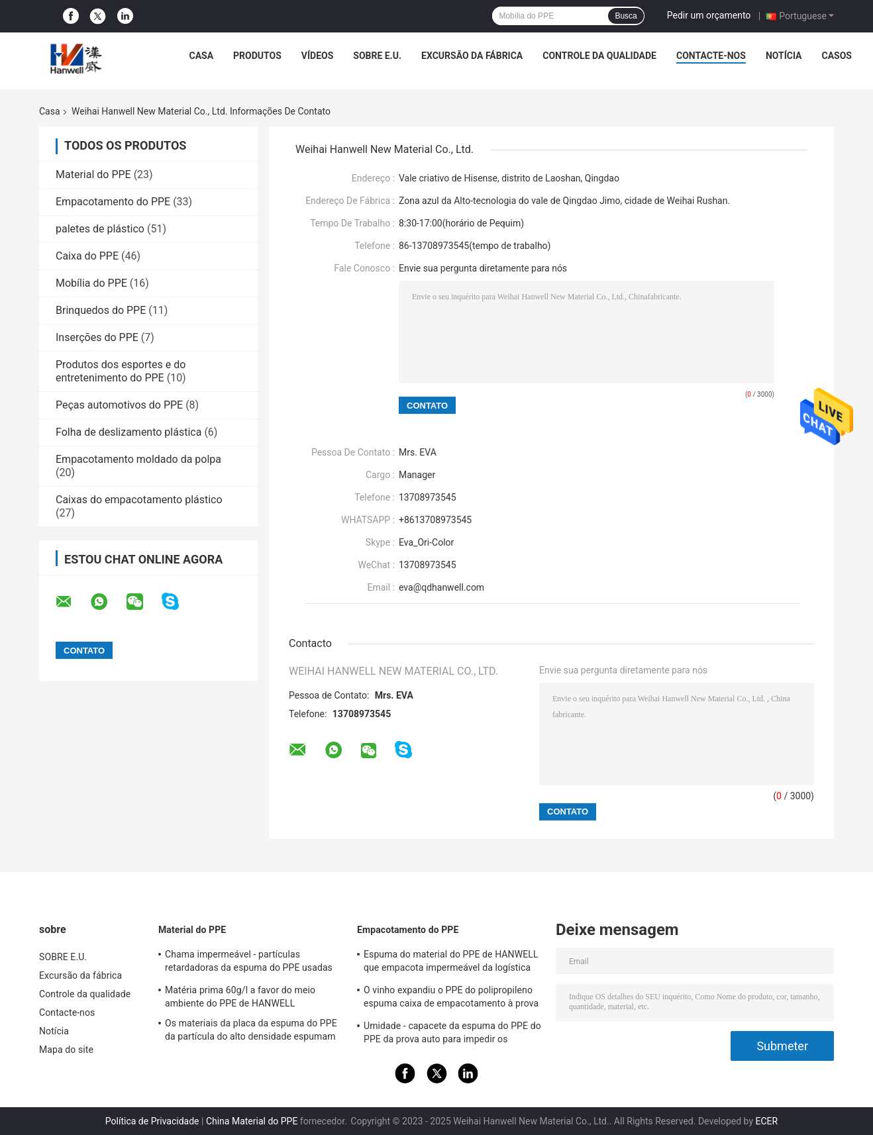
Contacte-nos (711, 55)
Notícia (784, 55)
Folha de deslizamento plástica (128, 432)
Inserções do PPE (97, 337)
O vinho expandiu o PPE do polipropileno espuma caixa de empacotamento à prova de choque (451, 998)
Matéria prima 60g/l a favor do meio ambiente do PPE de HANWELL (240, 997)
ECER (766, 1121)
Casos (837, 55)
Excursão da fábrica (472, 55)
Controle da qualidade (599, 55)
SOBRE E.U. (377, 55)
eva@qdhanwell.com (441, 587)
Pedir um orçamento (709, 15)
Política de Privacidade (152, 1121)
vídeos (317, 55)
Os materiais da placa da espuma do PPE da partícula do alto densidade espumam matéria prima (251, 1032)
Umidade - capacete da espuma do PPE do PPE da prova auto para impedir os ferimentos (452, 1034)
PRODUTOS (257, 55)
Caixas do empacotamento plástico (139, 499)
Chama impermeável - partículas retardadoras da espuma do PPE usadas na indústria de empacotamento (249, 963)
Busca (626, 16)
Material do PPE (93, 174)
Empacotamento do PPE (113, 201)
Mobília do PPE (91, 283)
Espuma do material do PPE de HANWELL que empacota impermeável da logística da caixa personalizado (451, 963)
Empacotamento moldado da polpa (138, 459)
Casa (201, 55)
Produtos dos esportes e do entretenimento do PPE (120, 371)
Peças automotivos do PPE (119, 405)
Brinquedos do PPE (101, 310)
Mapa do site (66, 1049)
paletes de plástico (100, 228)
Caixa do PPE (87, 256)
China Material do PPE (252, 1121)
